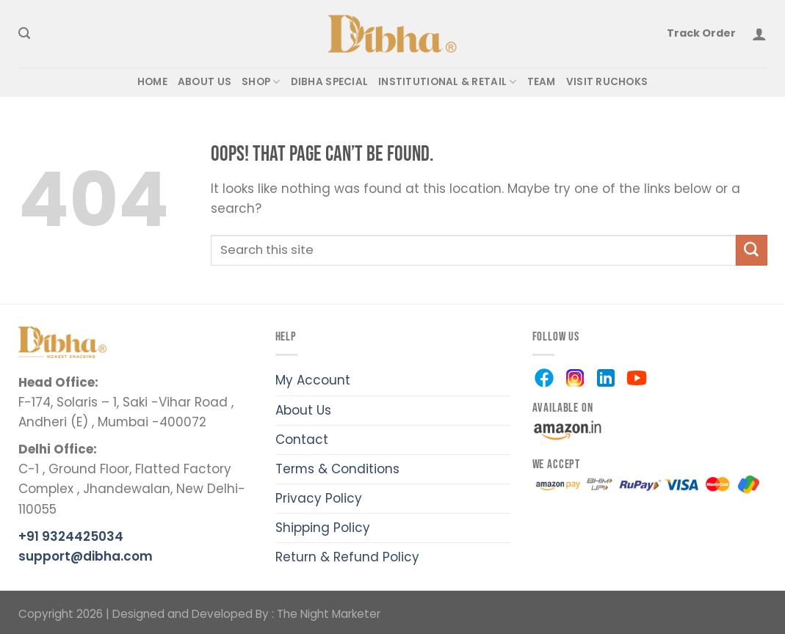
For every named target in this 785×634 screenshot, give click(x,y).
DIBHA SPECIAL (330, 82)
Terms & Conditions (337, 469)
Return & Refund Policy (347, 557)
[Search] (24, 33)
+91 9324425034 (70, 536)
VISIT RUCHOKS (607, 82)
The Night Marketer (328, 614)
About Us (303, 410)
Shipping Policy (322, 527)
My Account (312, 380)
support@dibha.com (85, 556)
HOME (152, 82)
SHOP (261, 82)
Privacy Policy (318, 498)
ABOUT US (204, 82)
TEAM (541, 82)
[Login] (759, 34)
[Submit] (751, 250)
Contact (301, 439)
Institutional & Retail (447, 82)
